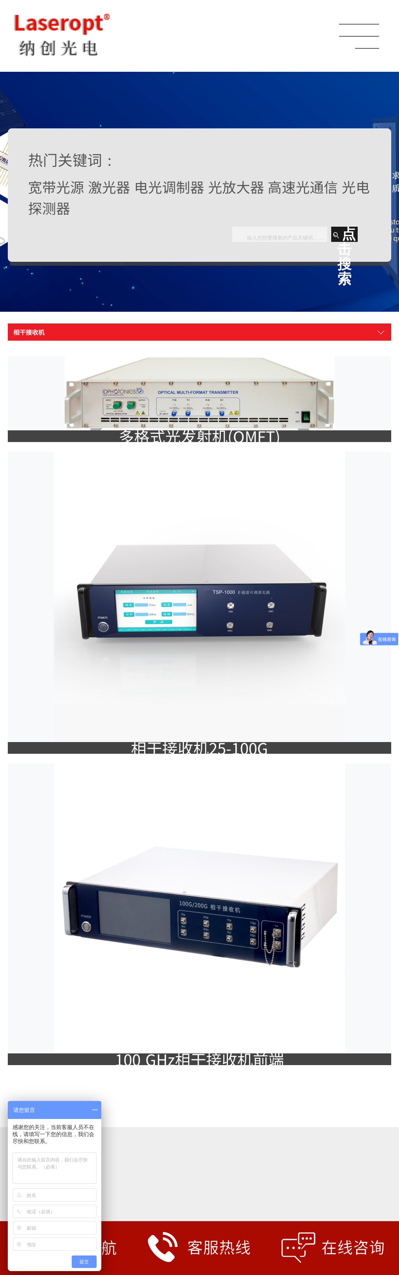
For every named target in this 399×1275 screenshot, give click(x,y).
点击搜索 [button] (344, 234)
